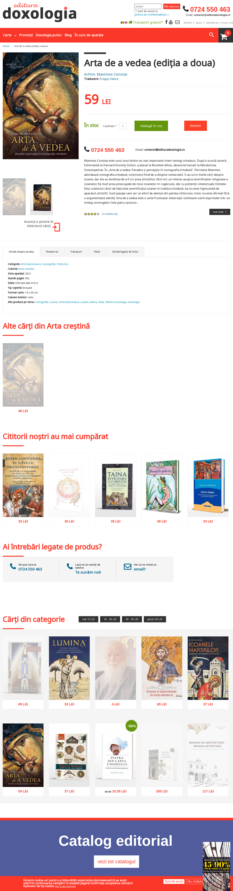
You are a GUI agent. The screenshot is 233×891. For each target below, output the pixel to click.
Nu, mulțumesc (197, 881)
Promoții (26, 35)
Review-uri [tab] (52, 251)
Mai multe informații (65, 886)
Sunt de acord (174, 881)
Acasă (6, 46)
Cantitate (110, 126)
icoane (54, 302)
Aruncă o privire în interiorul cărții (41, 226)
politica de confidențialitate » (152, 14)
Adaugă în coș (151, 126)
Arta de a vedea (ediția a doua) (31, 46)
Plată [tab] (97, 251)
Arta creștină (26, 268)
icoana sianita (88, 302)
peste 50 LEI (154, 619)
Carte (7, 35)
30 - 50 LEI (132, 619)
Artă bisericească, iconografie (38, 264)
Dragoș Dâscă (108, 79)
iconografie (41, 302)
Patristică (62, 264)
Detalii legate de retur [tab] (125, 251)
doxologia (134, 302)
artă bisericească (69, 302)
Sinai (101, 302)
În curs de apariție (89, 35)
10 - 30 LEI (110, 619)
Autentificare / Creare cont (219, 23)
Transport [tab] (76, 251)
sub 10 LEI (88, 619)
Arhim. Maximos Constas (105, 74)
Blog (68, 35)
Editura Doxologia (116, 302)
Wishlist (188, 23)
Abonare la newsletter (123, 31)
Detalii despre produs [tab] (21, 251)
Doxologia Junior (49, 35)
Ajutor (199, 23)
